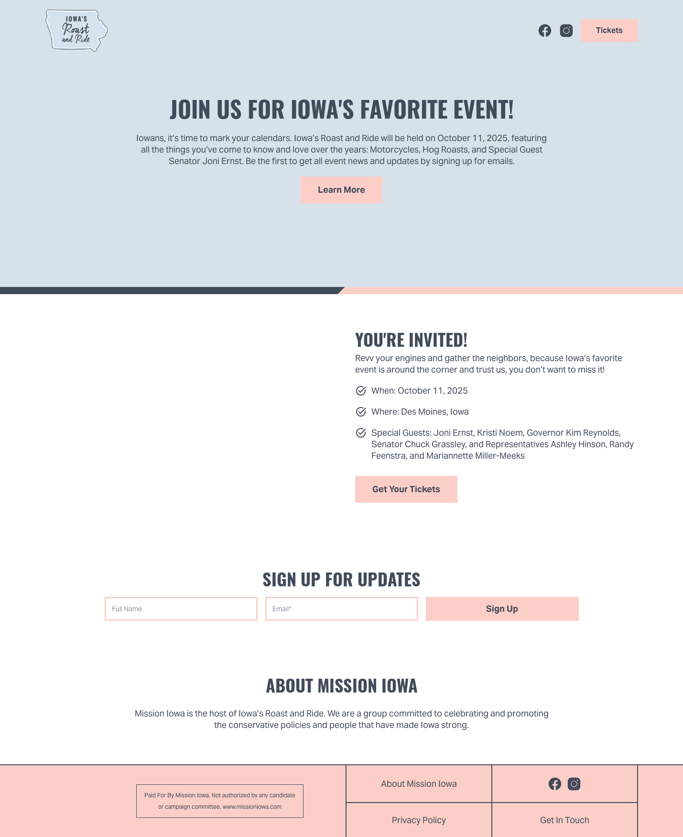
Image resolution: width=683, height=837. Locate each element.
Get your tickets (406, 489)
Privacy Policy (419, 820)
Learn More (341, 189)
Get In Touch (564, 820)
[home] (76, 31)
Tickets (609, 30)
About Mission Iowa (419, 783)
